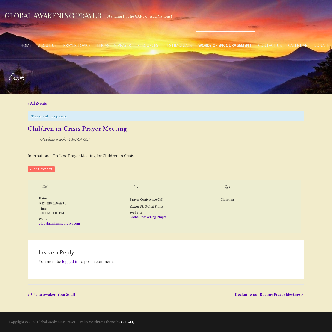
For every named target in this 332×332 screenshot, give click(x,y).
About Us (47, 45)
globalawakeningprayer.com (59, 223)
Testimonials (178, 45)
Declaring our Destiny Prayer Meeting (269, 294)
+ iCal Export (41, 169)
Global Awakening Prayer (53, 15)
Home (26, 45)
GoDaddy (127, 322)
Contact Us (270, 45)
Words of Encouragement (225, 45)
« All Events (37, 103)
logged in (70, 261)
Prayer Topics (77, 45)
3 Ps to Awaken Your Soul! (51, 294)
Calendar (297, 45)
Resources (147, 45)
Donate (321, 45)
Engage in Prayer (114, 45)
